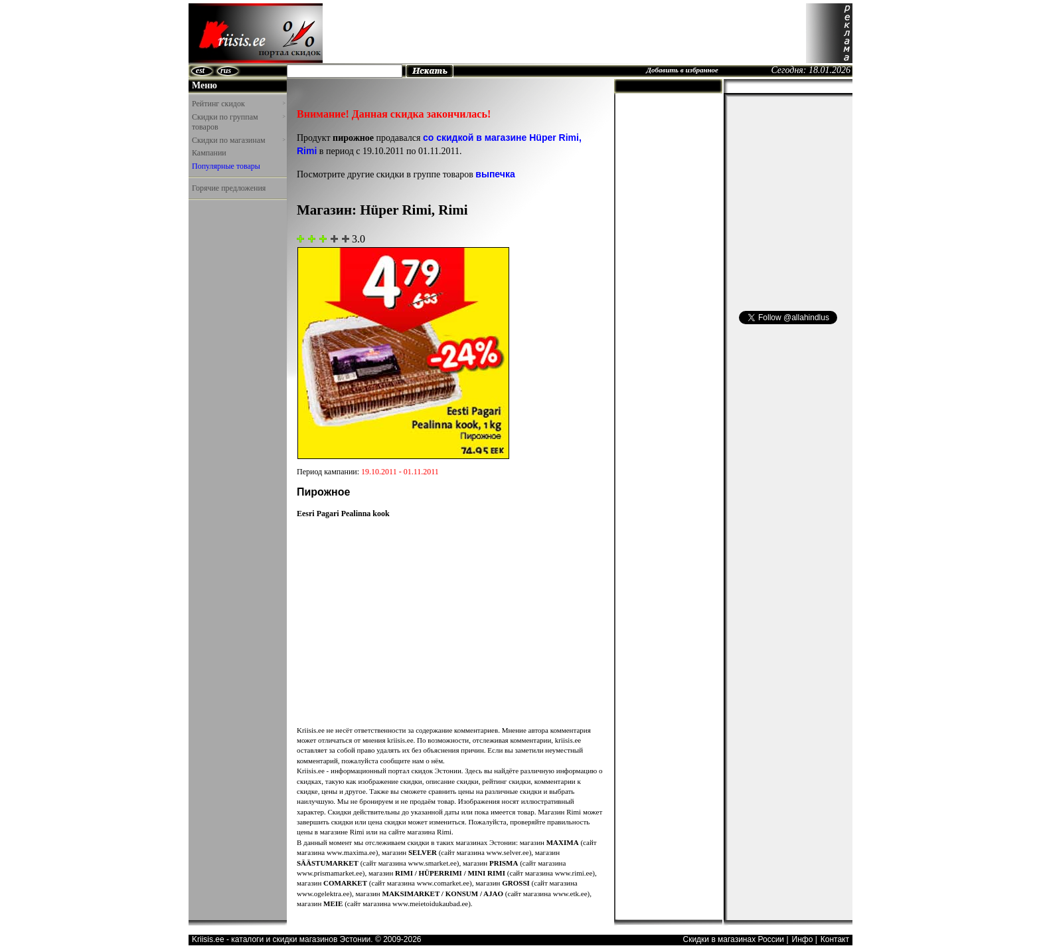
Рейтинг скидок (238, 103)
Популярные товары (226, 166)
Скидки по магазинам (238, 140)
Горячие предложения (229, 188)
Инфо (802, 939)
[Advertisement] (564, 33)
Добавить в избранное (682, 70)
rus (225, 70)
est (200, 70)
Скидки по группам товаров (238, 122)
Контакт (835, 939)
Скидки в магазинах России (733, 939)
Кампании (209, 152)
